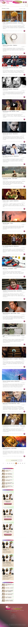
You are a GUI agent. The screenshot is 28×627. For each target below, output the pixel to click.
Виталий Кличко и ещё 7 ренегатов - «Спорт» (11, 111)
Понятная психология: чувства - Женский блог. (11, 381)
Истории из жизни (20, 119)
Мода (7, 366)
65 (20, 463)
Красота (17, 141)
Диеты (23, 74)
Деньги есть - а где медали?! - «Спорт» (10, 268)
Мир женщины (14, 119)
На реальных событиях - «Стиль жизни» (10, 178)
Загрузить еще (14, 460)
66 (22, 463)
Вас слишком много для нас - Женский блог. (11, 156)
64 (18, 463)
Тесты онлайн (20, 74)
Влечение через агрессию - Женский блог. (10, 133)
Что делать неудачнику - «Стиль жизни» (7, 576)
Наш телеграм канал (13, 611)
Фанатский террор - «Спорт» (8, 223)
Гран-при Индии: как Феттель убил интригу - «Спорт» (12, 67)
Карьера (10, 119)
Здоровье (7, 74)
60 (9, 463)
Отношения (10, 74)
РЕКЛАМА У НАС (14, 612)
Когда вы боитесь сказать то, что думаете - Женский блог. (13, 358)
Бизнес (18, 276)
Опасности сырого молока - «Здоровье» (10, 45)
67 (24, 463)
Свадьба (16, 74)
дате (24, 8)
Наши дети (4, 74)
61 (11, 463)
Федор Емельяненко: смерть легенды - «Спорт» (11, 313)
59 (7, 463)
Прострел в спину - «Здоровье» (7, 501)
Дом (19, 186)
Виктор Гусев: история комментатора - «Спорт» (11, 403)
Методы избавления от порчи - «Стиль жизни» (8, 516)
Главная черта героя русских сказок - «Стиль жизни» (8, 532)
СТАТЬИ (14, 74)
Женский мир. (14, 2)
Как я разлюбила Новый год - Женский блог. (11, 246)
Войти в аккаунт (24, 2)
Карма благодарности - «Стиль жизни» (10, 448)
